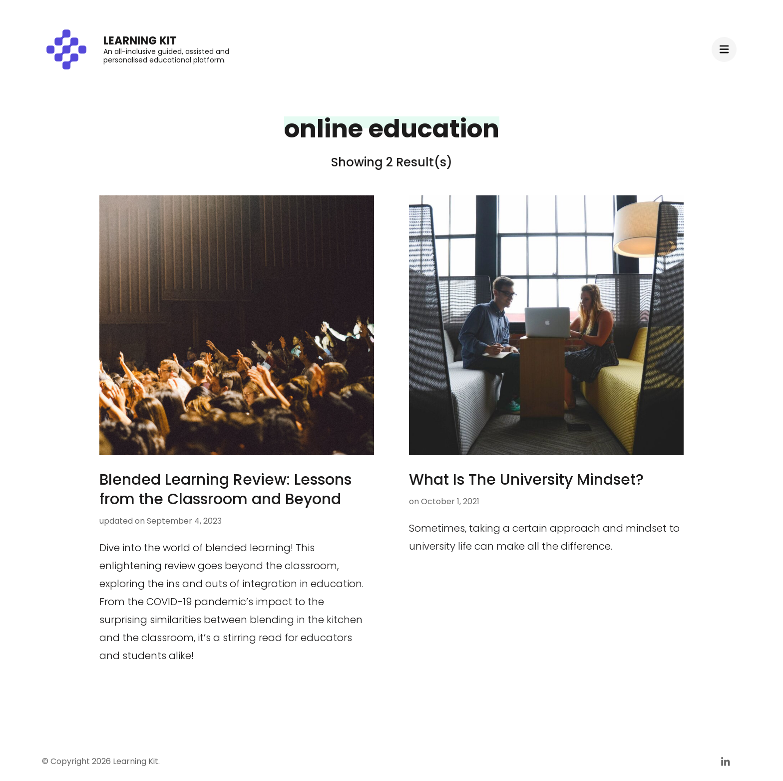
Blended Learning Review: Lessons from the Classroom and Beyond (225, 489)
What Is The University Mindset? (526, 479)
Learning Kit (140, 40)
